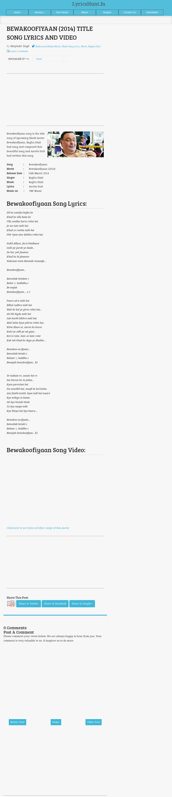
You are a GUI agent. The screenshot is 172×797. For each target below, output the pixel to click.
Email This (11, 604)
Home (17, 12)
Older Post (93, 722)
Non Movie (62, 12)
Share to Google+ (82, 603)
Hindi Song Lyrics (71, 46)
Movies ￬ (39, 12)
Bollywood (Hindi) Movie (48, 46)
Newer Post (17, 722)
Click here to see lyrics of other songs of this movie (38, 528)
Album (84, 12)
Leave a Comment (19, 51)
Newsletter (152, 12)
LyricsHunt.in (88, 4)
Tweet (39, 59)
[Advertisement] (55, 99)
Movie (84, 46)
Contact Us (130, 12)
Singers (107, 12)
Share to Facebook (55, 603)
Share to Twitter (29, 603)
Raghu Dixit (94, 46)
